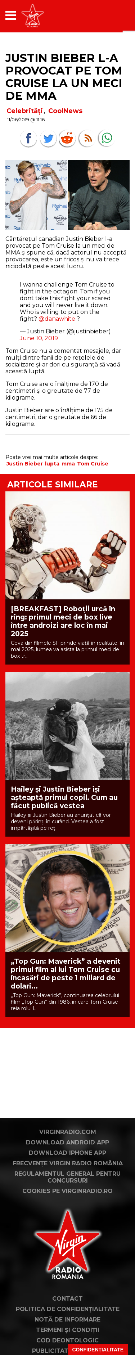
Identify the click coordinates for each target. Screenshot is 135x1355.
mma (68, 463)
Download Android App (67, 1142)
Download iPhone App (67, 1152)
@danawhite (57, 318)
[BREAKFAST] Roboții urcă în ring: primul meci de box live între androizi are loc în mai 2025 (63, 621)
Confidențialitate (97, 1349)
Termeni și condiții (67, 1330)
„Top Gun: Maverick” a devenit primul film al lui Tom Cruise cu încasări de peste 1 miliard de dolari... (66, 973)
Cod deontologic (67, 1340)
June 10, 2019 (39, 338)
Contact (67, 1298)
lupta (52, 463)
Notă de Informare (67, 1319)
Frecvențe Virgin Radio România (68, 1163)
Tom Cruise (92, 463)
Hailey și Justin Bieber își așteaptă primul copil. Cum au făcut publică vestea (64, 797)
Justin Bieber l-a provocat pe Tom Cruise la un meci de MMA (63, 77)
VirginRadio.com (67, 1132)
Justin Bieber (24, 463)
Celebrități (24, 111)
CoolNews (65, 111)
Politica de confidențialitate (68, 1309)
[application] (111, 15)
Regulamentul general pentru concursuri (67, 1177)
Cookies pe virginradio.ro (67, 1191)
